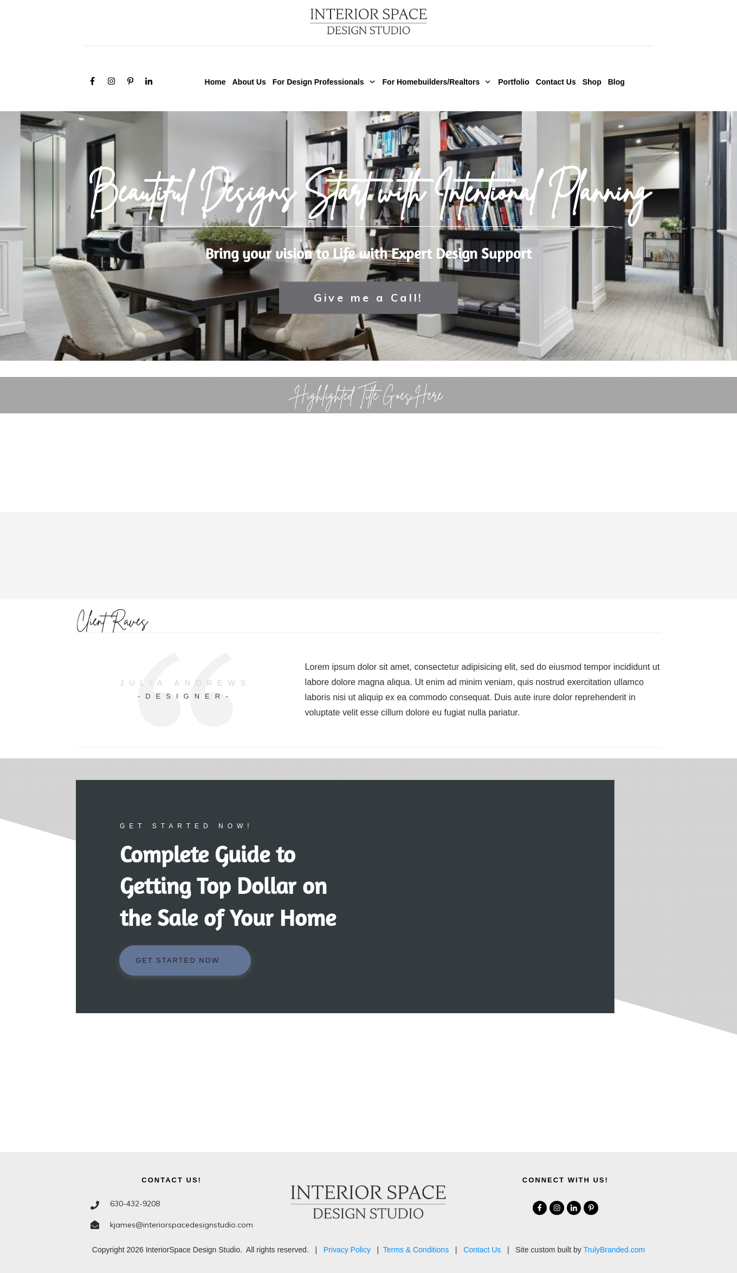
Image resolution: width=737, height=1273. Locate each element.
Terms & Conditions (416, 1249)
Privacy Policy (347, 1249)
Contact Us (482, 1249)
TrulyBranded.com (614, 1249)
